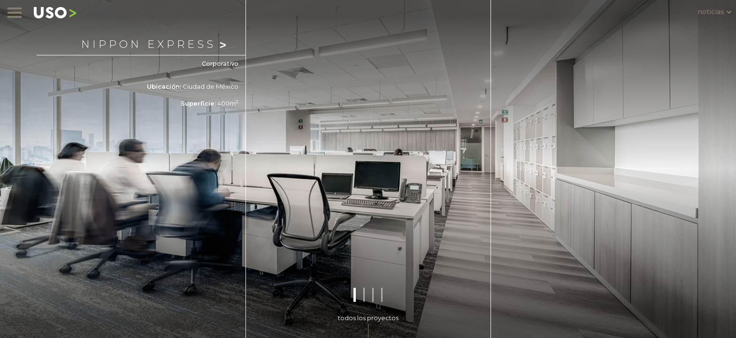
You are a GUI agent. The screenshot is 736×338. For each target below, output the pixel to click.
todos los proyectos (368, 318)
